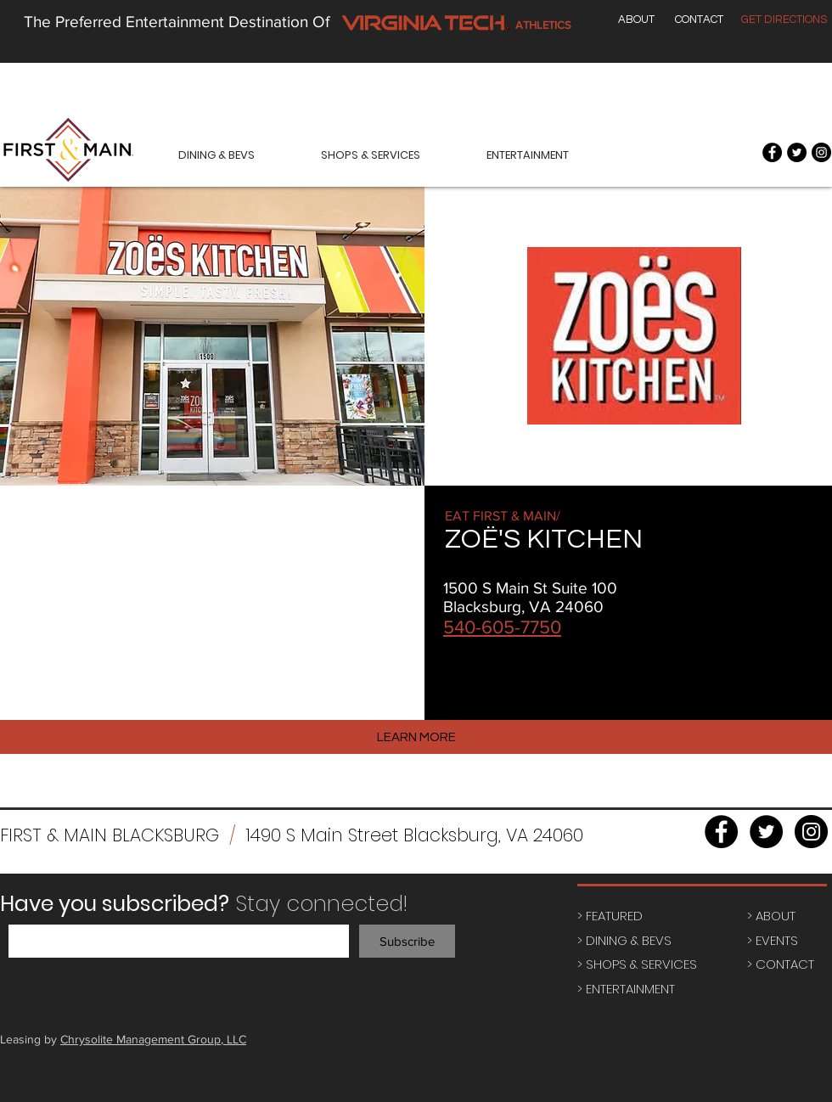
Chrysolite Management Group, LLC (153, 1039)
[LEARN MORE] (416, 737)
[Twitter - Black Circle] (797, 152)
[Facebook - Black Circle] (772, 152)
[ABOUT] (636, 20)
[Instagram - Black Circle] (821, 152)
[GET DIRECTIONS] (784, 20)
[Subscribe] (407, 941)
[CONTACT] (699, 20)
